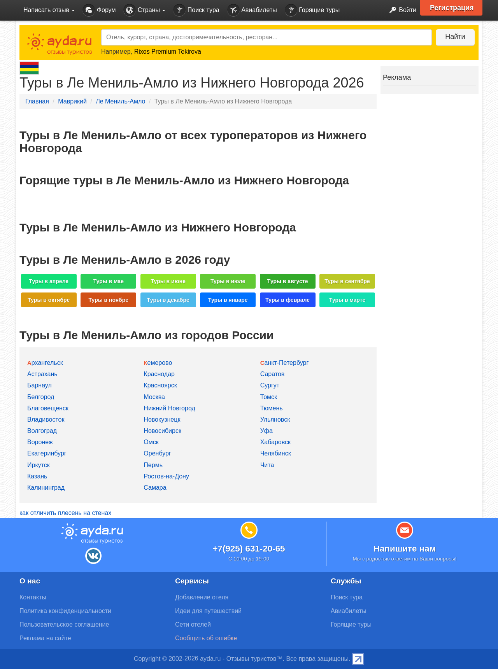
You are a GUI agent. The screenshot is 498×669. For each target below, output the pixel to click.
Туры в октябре (49, 300)
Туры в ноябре (109, 300)
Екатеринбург (47, 453)
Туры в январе (228, 300)
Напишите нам (405, 548)
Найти (455, 36)
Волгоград (42, 430)
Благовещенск (47, 408)
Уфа (266, 430)
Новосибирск (162, 430)
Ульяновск (275, 419)
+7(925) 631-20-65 (248, 548)
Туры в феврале (287, 300)
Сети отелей (193, 624)
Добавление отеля (201, 597)
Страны (144, 10)
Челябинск (275, 453)
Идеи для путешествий (208, 611)
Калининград (46, 487)
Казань (37, 476)
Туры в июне (168, 281)
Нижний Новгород (169, 408)
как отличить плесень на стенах (65, 513)
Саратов (272, 374)
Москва (154, 397)
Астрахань (42, 374)
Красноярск (160, 385)
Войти (400, 10)
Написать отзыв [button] (49, 10)
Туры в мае (108, 281)
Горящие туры (312, 10)
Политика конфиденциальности (65, 611)
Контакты (32, 597)
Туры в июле (227, 281)
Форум (99, 10)
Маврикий (72, 101)
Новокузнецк (162, 419)
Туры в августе (287, 281)
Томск (268, 397)
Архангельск (45, 362)
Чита (267, 465)
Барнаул (39, 385)
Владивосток (45, 419)
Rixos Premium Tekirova (167, 51)
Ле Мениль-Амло (120, 101)
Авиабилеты (252, 10)
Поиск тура (196, 10)
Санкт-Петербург (284, 362)
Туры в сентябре (347, 281)
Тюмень (271, 408)
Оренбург (157, 453)
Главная (37, 101)
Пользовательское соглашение (64, 624)
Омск (151, 442)
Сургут (269, 385)
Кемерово (158, 362)
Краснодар (159, 374)
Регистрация (452, 8)
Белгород (40, 397)
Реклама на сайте (45, 638)
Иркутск (38, 465)
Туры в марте (347, 300)
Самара (155, 487)
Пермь (153, 465)
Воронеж (40, 442)
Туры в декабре (168, 300)
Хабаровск (275, 442)
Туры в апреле (49, 281)
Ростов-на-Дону (166, 476)
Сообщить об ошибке (206, 638)
